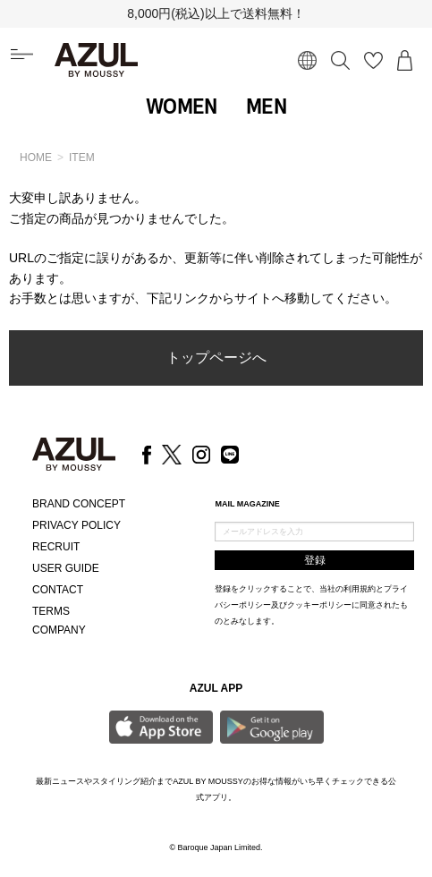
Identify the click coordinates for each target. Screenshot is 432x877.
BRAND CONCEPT (78, 504)
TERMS (51, 611)
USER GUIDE (65, 568)
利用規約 (359, 588)
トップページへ (216, 357)
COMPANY (59, 630)
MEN (266, 106)
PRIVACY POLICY (76, 525)
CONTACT (57, 589)
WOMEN (181, 106)
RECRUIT (56, 547)
